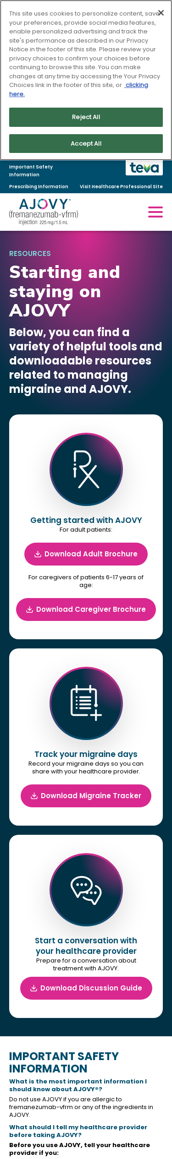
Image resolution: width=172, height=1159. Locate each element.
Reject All (86, 117)
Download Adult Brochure (86, 554)
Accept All (86, 143)
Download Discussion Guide (86, 988)
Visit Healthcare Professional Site (121, 186)
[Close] (161, 13)
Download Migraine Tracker (86, 795)
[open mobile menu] (155, 212)
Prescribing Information (38, 186)
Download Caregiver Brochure (86, 609)
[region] (86, 80)
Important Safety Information (31, 170)
